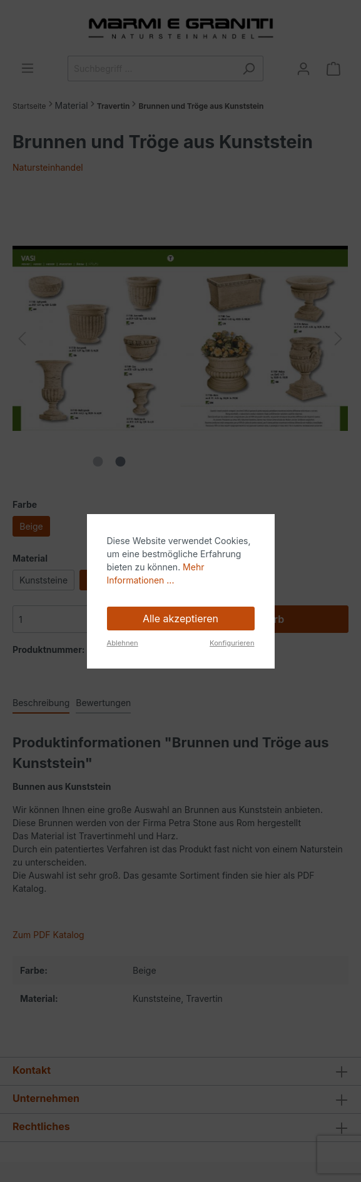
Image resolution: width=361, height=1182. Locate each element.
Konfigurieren (232, 643)
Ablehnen (122, 643)
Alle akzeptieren (180, 618)
